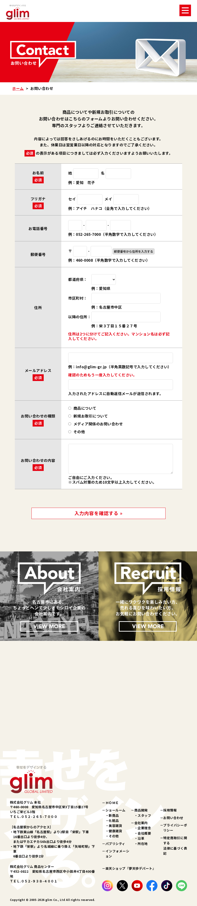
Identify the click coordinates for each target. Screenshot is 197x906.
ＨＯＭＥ (112, 802)
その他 (114, 836)
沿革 (141, 838)
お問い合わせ (173, 817)
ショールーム (115, 810)
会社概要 (144, 833)
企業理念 (144, 828)
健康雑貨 (115, 831)
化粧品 (114, 820)
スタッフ (144, 815)
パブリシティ (115, 843)
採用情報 (170, 810)
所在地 (143, 843)
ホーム (18, 88)
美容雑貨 (115, 825)
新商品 (114, 815)
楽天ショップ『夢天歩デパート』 (130, 868)
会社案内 (141, 822)
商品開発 (141, 810)
